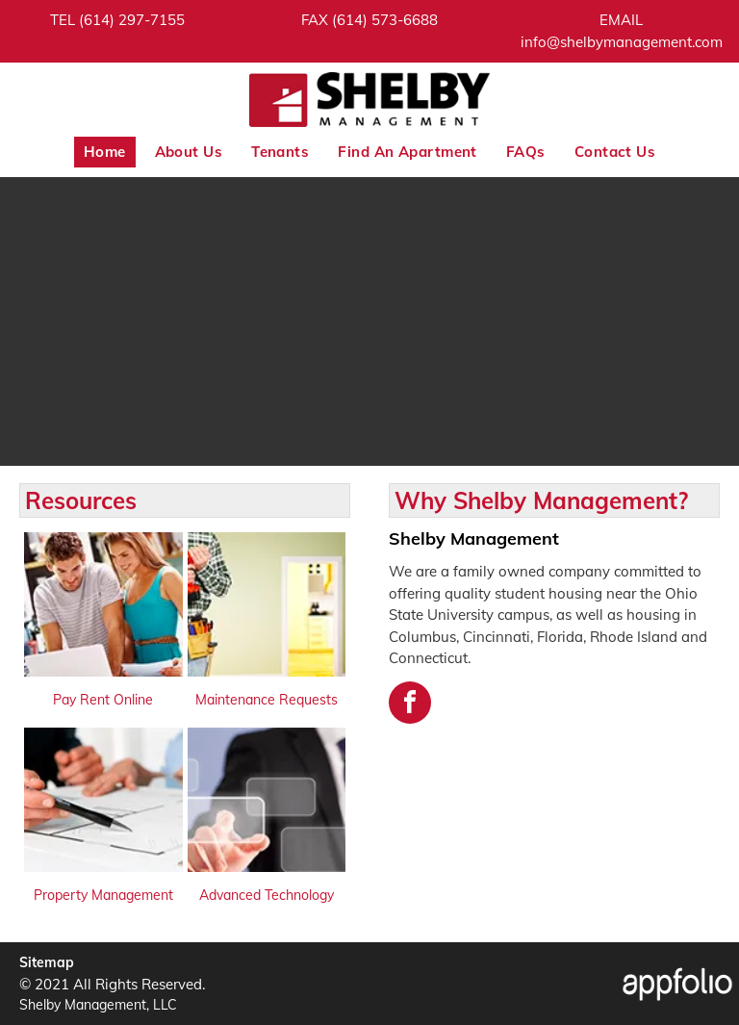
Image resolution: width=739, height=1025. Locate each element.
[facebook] (410, 705)
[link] (132, 20)
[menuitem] (104, 152)
